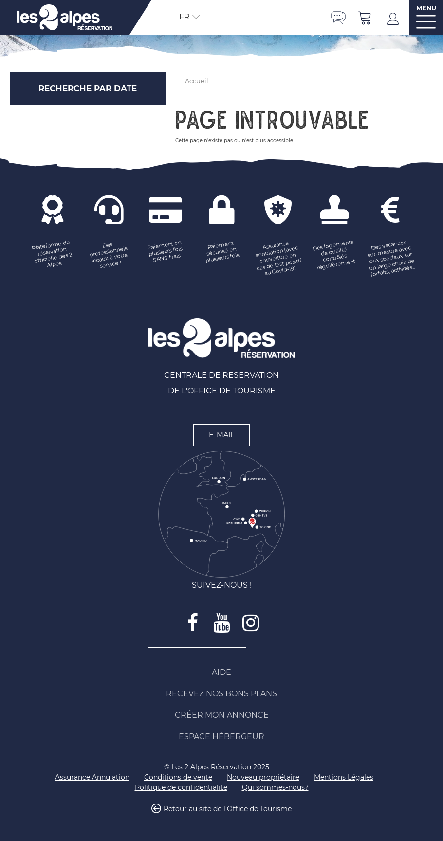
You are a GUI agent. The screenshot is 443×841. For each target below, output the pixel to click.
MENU (426, 8)
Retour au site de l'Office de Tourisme (228, 808)
